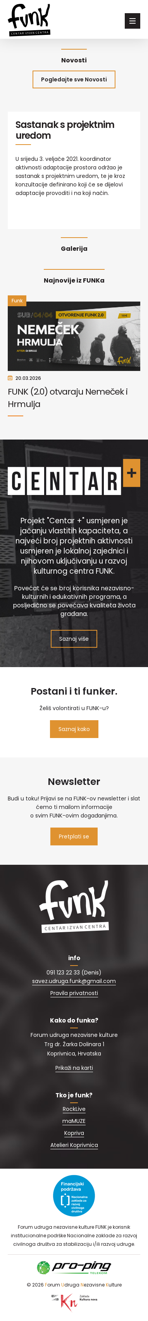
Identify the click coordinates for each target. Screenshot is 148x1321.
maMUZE (74, 1121)
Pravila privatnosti (74, 993)
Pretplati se (74, 836)
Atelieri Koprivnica (74, 1145)
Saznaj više (74, 639)
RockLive (74, 1109)
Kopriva (74, 1133)
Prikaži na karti (74, 1068)
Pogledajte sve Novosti (74, 79)
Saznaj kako (74, 729)
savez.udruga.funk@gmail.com (74, 981)
